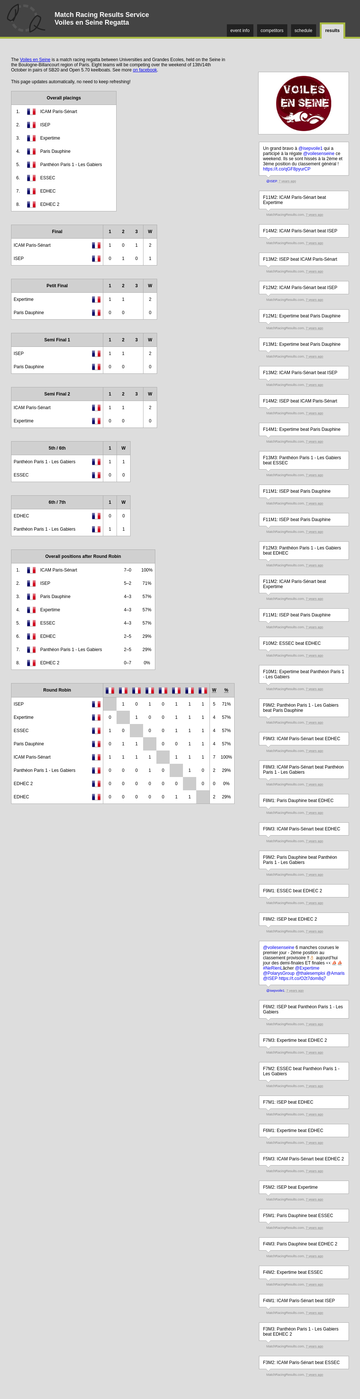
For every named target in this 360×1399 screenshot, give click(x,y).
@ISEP (271, 181)
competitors (272, 30)
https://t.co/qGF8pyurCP (287, 169)
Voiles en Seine (35, 59)
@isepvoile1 (310, 148)
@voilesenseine (319, 153)
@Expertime (307, 968)
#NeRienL (273, 968)
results (332, 30)
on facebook (145, 70)
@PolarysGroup (279, 973)
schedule (303, 30)
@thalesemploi (310, 973)
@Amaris (335, 973)
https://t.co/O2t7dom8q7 (302, 978)
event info (240, 30)
